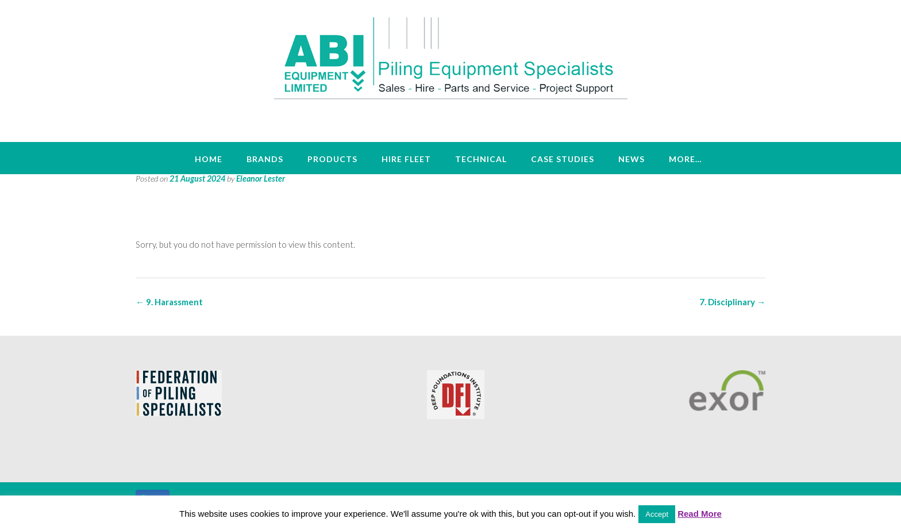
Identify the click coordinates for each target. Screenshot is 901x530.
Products (332, 159)
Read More (699, 514)
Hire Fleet (406, 159)
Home (208, 159)
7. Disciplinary (732, 302)
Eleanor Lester (260, 178)
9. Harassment (169, 302)
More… (685, 159)
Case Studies (562, 159)
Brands (265, 159)
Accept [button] (656, 514)
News (631, 159)
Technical (481, 159)
